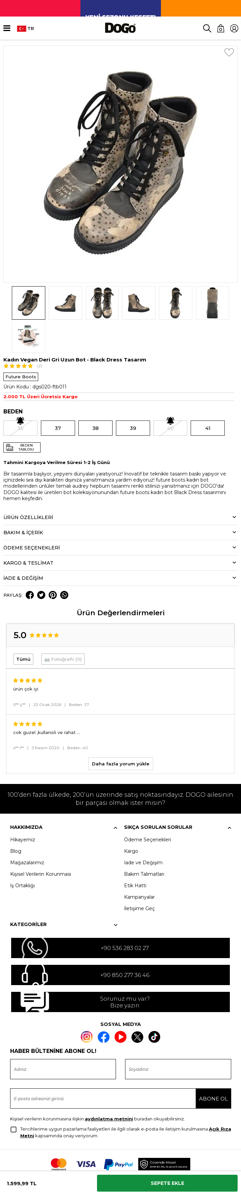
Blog (15, 818)
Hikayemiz (22, 807)
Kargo (131, 818)
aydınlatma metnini (109, 1085)
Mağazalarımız (27, 829)
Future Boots (20, 343)
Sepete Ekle (167, 1183)
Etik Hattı (135, 852)
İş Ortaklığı (22, 852)
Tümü (23, 625)
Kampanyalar (139, 864)
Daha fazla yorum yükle (120, 730)
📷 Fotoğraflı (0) (63, 625)
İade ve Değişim (143, 829)
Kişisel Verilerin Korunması (40, 841)
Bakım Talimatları (144, 841)
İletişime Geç (139, 875)
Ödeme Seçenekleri (147, 807)
